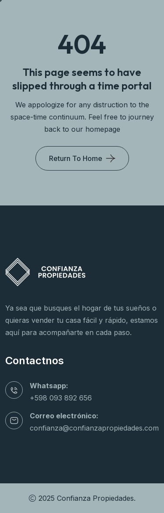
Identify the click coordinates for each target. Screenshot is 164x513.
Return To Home (75, 158)
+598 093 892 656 (61, 397)
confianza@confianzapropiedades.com (94, 428)
